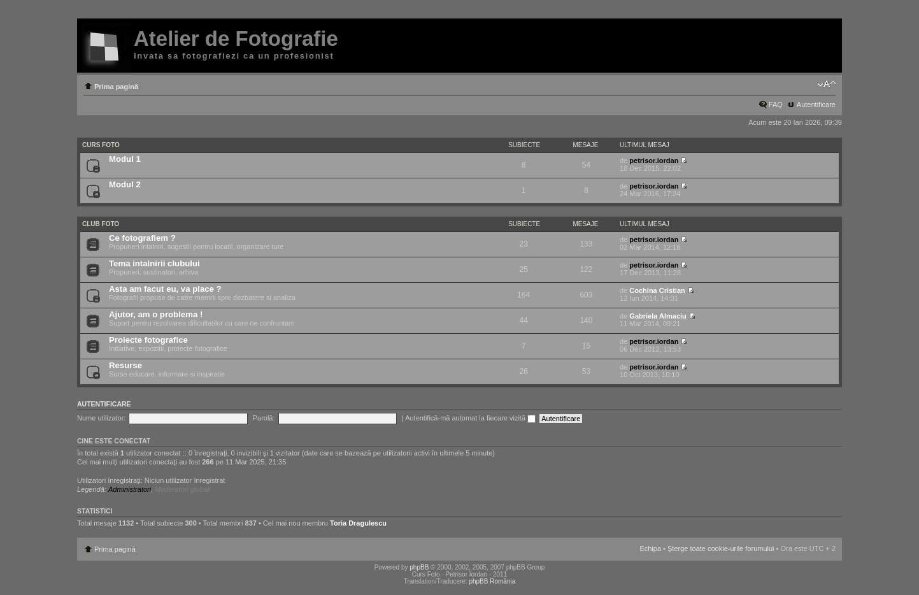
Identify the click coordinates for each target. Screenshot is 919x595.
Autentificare (816, 104)
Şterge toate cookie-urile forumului (720, 548)
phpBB (419, 567)
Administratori (129, 489)
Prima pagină (116, 86)
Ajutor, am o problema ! (156, 314)
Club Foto (100, 223)
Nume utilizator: (101, 418)
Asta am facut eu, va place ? (165, 289)
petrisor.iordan (653, 160)
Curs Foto (101, 144)
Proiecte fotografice (148, 340)
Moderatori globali (182, 489)
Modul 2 (125, 184)
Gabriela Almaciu (657, 316)
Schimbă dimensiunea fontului (826, 84)
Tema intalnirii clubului (154, 263)
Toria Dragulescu (358, 523)
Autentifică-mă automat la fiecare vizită (470, 418)
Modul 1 (125, 159)
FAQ (776, 104)
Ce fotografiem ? (142, 238)
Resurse (125, 365)
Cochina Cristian (657, 290)
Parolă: (264, 418)
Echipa (650, 548)
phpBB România (492, 581)
